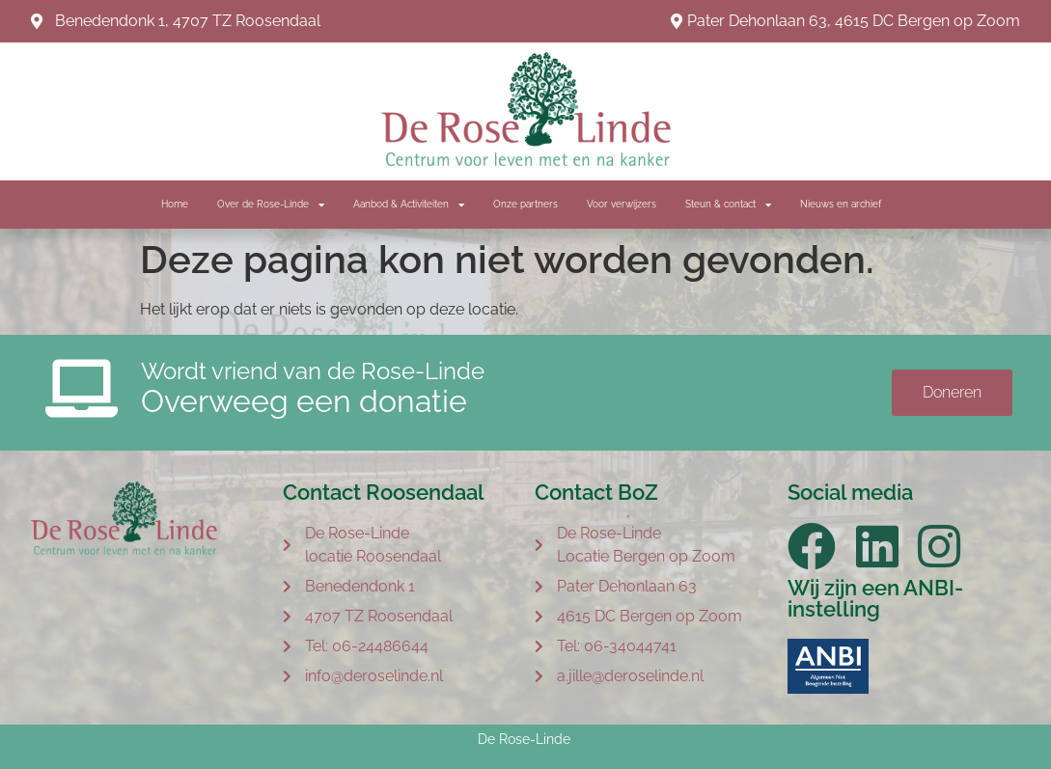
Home (174, 204)
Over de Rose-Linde (270, 204)
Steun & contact (728, 204)
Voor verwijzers (621, 204)
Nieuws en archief (840, 204)
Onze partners (525, 204)
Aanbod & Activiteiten (408, 204)
